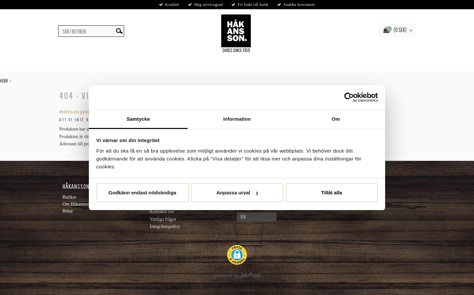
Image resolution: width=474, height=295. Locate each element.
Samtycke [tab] (138, 119)
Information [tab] (237, 119)
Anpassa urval (237, 192)
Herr (4, 81)
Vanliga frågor (163, 219)
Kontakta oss (162, 211)
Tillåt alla (331, 192)
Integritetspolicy (165, 226)
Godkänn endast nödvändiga (142, 192)
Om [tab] (335, 119)
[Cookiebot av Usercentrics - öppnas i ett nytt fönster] (349, 97)
